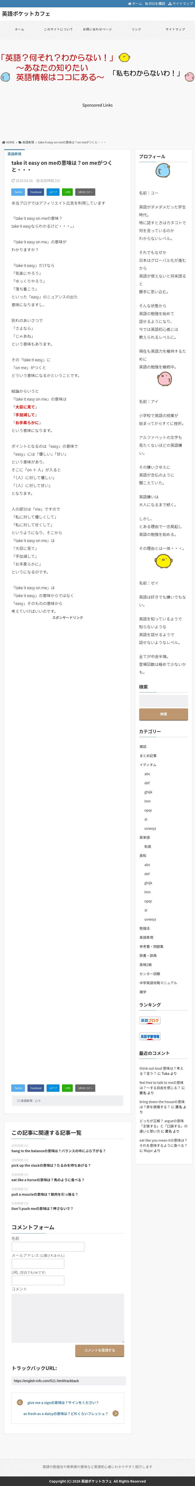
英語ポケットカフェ (26, 13)
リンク (136, 29)
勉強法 (145, 928)
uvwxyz (150, 828)
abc (147, 773)
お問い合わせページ (97, 29)
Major (148, 1150)
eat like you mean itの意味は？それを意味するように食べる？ (164, 1143)
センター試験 (150, 973)
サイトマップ (180, 3)
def (147, 782)
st (146, 819)
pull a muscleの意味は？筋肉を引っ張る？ (45, 1194)
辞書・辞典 (148, 955)
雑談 (143, 746)
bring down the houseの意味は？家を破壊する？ (162, 1104)
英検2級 (146, 964)
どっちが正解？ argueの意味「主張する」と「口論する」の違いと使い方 (164, 1126)
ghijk (148, 791)
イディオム (148, 764)
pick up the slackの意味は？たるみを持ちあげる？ (51, 1165)
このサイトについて (58, 29)
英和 (143, 855)
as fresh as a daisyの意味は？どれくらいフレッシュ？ (65, 1413)
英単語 (145, 837)
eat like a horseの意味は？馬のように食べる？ (48, 1179)
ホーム (135, 3)
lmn (148, 801)
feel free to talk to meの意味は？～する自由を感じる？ (161, 1085)
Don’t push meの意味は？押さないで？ (43, 1208)
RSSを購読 (156, 3)
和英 (148, 846)
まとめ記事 (148, 755)
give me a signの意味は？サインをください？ (63, 1402)
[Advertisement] (97, 119)
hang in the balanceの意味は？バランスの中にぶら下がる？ (59, 1150)
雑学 (143, 991)
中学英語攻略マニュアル (158, 982)
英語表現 (27, 1100)
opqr (148, 810)
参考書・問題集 (152, 946)
